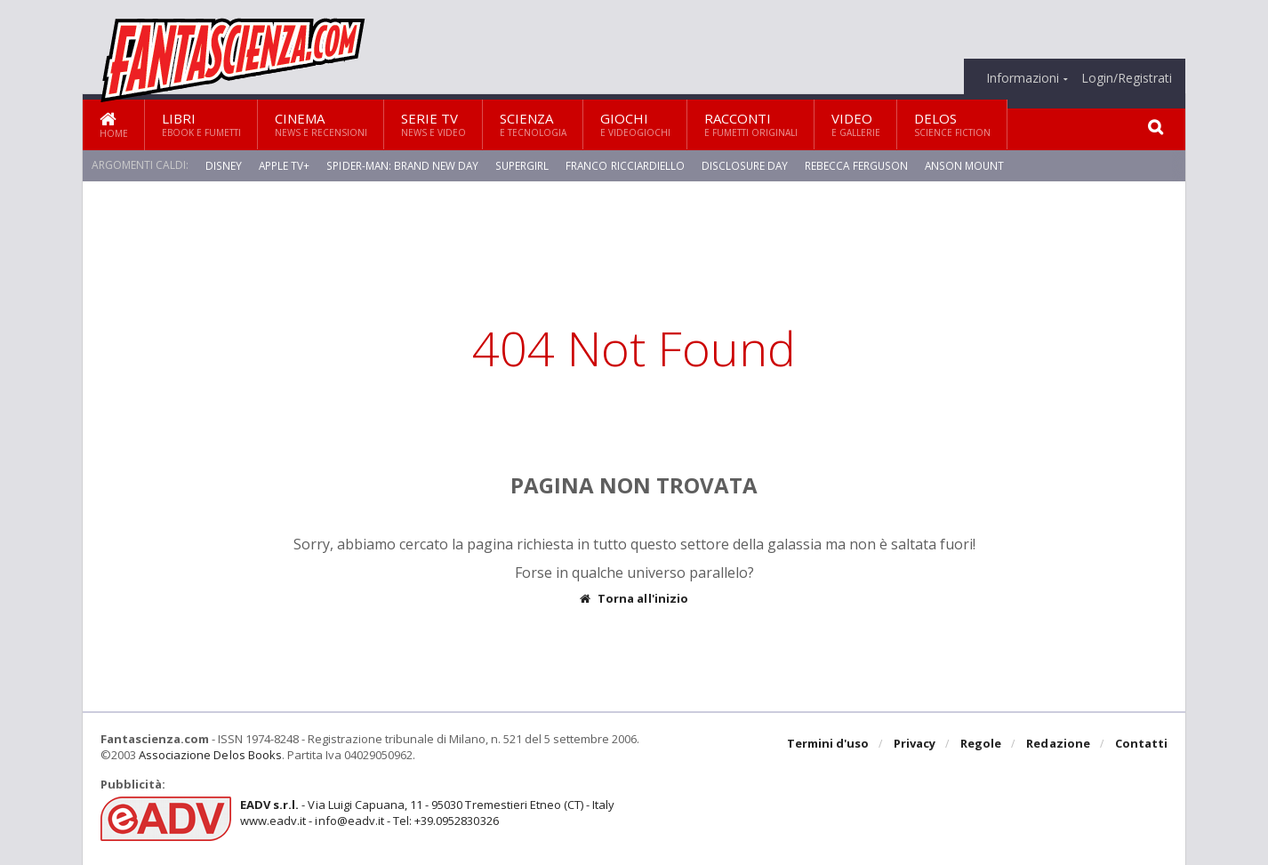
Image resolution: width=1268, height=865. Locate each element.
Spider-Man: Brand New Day (402, 164)
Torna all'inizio (634, 599)
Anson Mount (967, 164)
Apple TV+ (283, 164)
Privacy (915, 744)
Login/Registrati (1126, 78)
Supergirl (523, 164)
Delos (952, 124)
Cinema (321, 124)
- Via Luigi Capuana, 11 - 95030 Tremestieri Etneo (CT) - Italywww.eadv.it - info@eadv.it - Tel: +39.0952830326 (426, 813)
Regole (981, 744)
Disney (223, 164)
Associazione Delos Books (210, 755)
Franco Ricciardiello (626, 164)
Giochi (635, 124)
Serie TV (433, 124)
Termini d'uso (829, 744)
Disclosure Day (746, 164)
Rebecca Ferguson (858, 164)
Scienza (533, 124)
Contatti (1141, 744)
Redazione (1058, 744)
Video (855, 124)
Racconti (751, 124)
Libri (201, 124)
